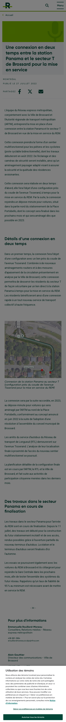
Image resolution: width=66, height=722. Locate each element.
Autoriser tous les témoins (33, 718)
